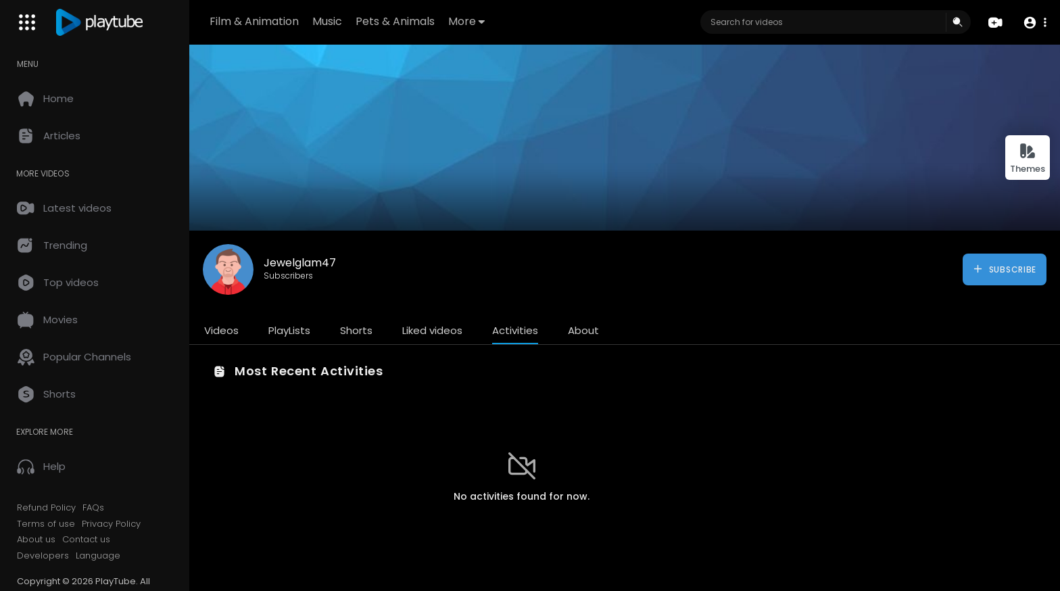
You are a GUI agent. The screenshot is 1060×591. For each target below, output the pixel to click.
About (583, 330)
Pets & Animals (395, 21)
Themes (1027, 158)
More (466, 21)
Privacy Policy (111, 524)
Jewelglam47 (300, 262)
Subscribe (1004, 269)
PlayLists (289, 330)
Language (98, 556)
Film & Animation (254, 21)
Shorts (356, 330)
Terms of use (46, 524)
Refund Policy (46, 508)
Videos (221, 330)
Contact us (86, 540)
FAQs (93, 508)
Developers (43, 556)
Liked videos (432, 330)
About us (36, 540)
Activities (515, 330)
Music (327, 21)
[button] (1035, 22)
